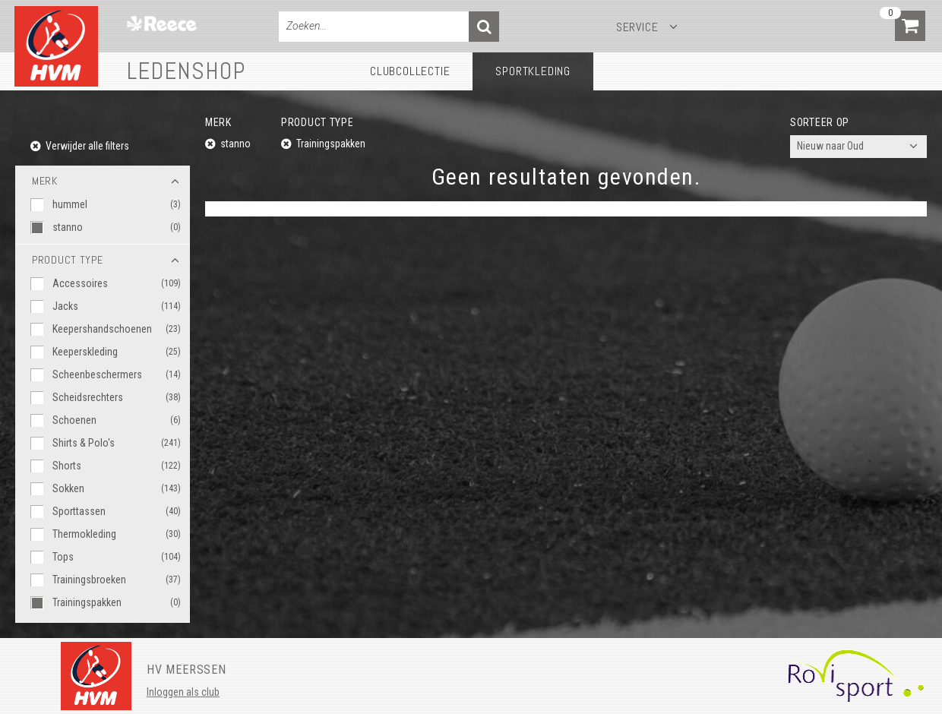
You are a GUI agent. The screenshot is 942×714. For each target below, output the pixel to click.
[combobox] (858, 146)
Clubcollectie (410, 71)
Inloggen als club (183, 692)
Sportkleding (533, 71)
